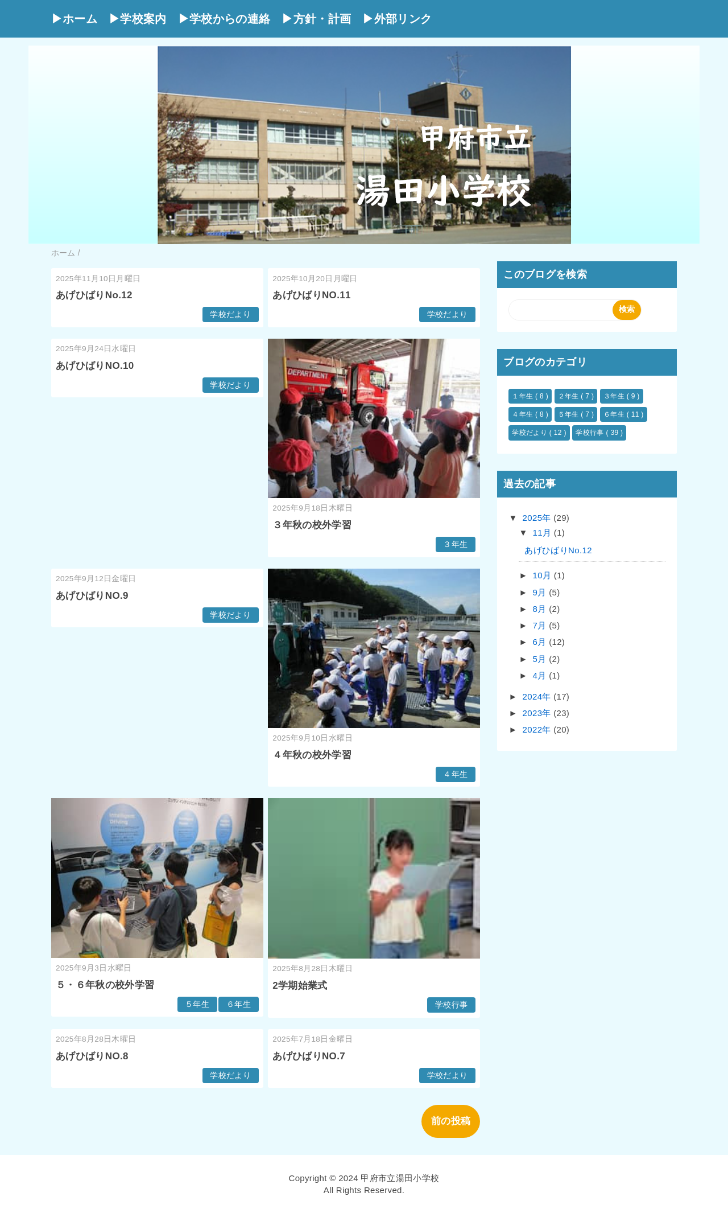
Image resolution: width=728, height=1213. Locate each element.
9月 (541, 592)
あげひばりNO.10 (95, 365)
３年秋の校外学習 (311, 525)
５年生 (197, 1004)
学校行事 (451, 1005)
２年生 (569, 396)
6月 (541, 642)
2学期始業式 (300, 985)
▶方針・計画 (316, 19)
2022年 (538, 729)
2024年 (538, 696)
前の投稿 (450, 1121)
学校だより (230, 314)
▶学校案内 (138, 19)
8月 (541, 609)
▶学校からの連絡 (224, 19)
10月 (543, 575)
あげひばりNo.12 (94, 295)
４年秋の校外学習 (311, 755)
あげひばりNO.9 (92, 595)
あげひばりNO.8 (92, 1056)
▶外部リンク (397, 19)
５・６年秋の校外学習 (105, 985)
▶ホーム (74, 19)
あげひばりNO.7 (308, 1056)
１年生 (523, 396)
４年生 (455, 774)
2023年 (538, 713)
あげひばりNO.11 (311, 295)
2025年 (538, 518)
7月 (541, 625)
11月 (543, 532)
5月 (541, 659)
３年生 (455, 544)
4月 (541, 675)
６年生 (238, 1004)
